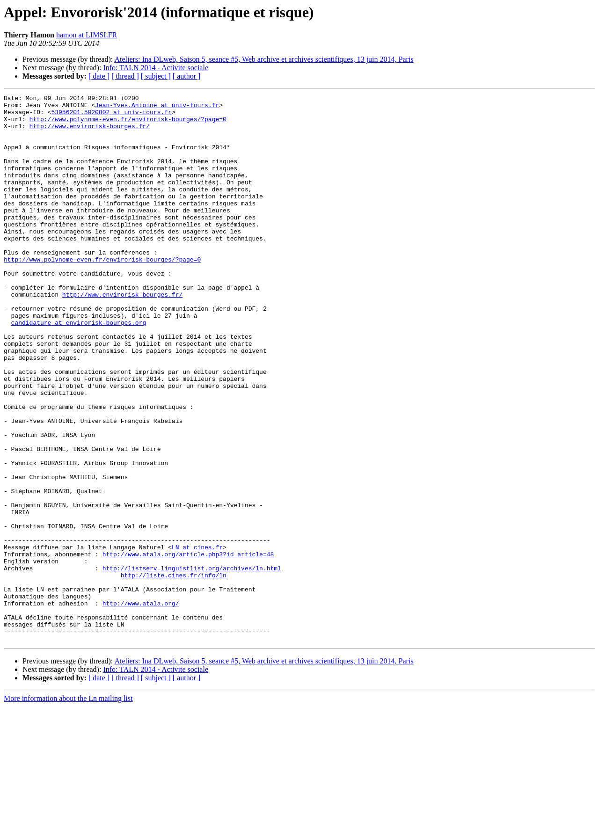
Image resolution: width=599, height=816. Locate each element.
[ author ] (187, 76)
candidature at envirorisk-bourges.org (78, 368)
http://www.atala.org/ (140, 705)
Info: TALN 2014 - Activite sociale (155, 68)
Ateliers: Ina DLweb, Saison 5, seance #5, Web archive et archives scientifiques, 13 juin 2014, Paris (263, 59)
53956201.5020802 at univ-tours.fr (111, 116)
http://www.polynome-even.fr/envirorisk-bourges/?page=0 (127, 124)
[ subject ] (156, 76)
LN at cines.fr (197, 638)
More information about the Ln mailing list (68, 808)
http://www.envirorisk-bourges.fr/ (89, 133)
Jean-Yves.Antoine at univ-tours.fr (157, 107)
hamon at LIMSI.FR (86, 35)
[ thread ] (125, 76)
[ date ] (99, 76)
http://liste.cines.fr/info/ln (173, 672)
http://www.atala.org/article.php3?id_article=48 (188, 646)
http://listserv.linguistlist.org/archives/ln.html (191, 663)
